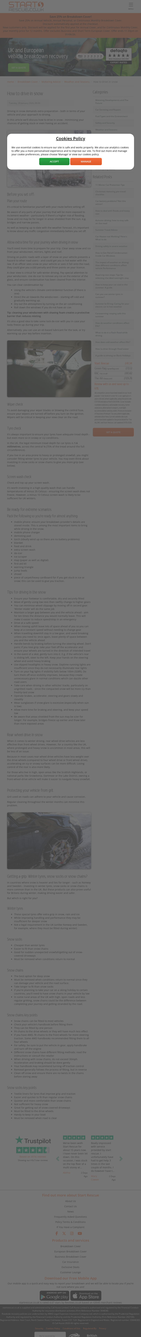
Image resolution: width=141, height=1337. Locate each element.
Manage (86, 161)
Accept (54, 161)
